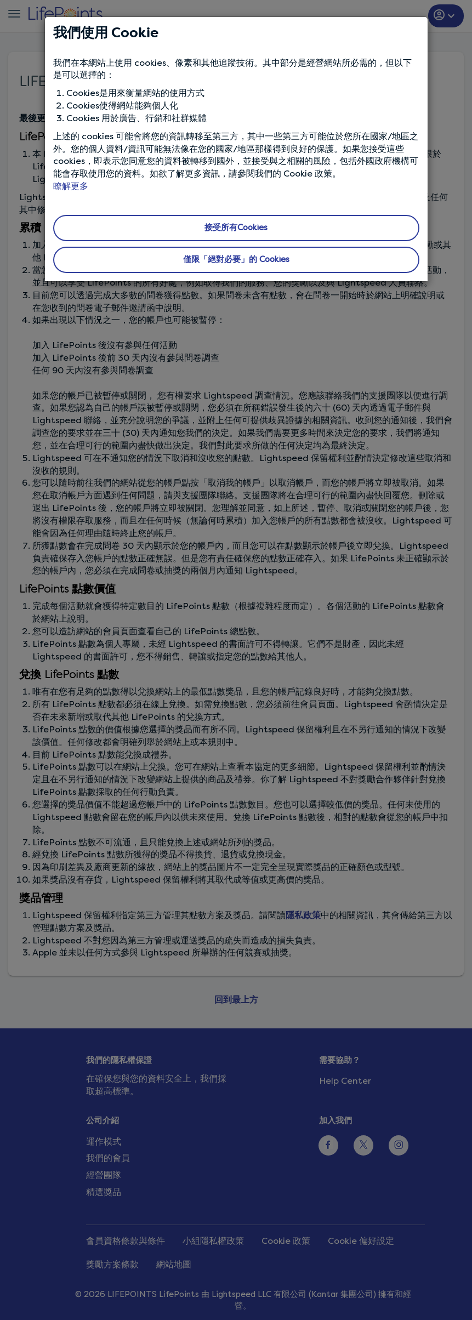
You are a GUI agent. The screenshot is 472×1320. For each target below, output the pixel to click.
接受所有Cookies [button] (236, 227)
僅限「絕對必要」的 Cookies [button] (236, 259)
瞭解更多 (70, 186)
